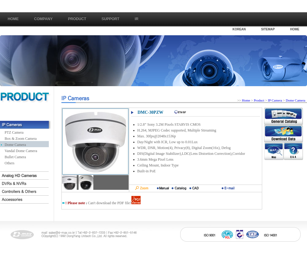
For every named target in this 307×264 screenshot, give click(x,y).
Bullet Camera (15, 157)
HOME (294, 29)
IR (136, 19)
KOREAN (239, 29)
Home (13, 19)
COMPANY (43, 19)
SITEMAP (268, 29)
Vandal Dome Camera (21, 151)
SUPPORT (110, 19)
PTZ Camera (14, 132)
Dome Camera (15, 145)
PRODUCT (77, 19)
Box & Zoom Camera (21, 138)
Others (9, 163)
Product (259, 100)
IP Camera (275, 100)
